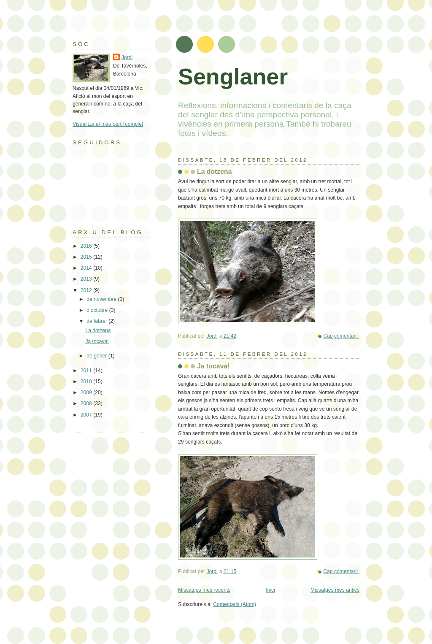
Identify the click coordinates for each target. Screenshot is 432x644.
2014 (87, 268)
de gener (97, 356)
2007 (87, 415)
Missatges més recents (204, 590)
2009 (87, 392)
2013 (87, 279)
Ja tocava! (213, 366)
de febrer (97, 321)
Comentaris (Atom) (234, 604)
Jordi (127, 57)
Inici (270, 590)
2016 (87, 246)
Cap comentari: (341, 336)
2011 (87, 370)
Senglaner (233, 76)
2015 (87, 257)
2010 (87, 381)
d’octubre (97, 310)
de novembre (102, 299)
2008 (87, 403)
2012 (87, 290)
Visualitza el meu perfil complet (108, 124)
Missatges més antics (334, 590)
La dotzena (214, 171)
